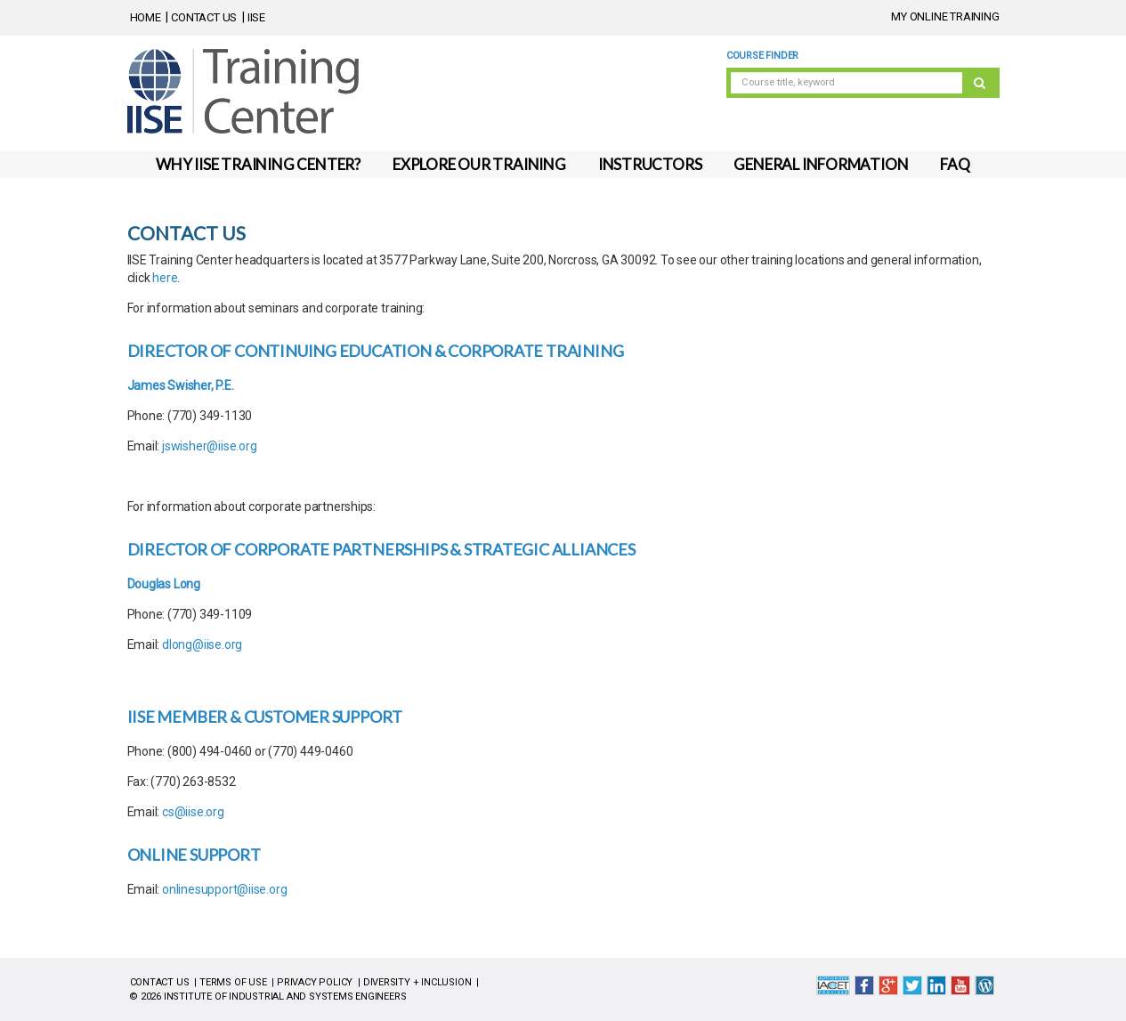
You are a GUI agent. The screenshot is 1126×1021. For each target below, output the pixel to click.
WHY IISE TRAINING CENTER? (258, 164)
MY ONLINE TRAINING (945, 16)
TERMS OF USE (232, 982)
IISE (256, 17)
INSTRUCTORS (650, 164)
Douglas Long (163, 584)
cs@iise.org (193, 812)
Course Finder (762, 55)
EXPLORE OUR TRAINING (479, 164)
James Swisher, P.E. (180, 385)
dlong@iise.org (202, 644)
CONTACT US (204, 17)
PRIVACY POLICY (314, 982)
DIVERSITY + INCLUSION (417, 982)
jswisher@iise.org (209, 446)
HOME (145, 17)
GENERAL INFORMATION (820, 164)
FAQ (954, 164)
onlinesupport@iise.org (224, 889)
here (164, 278)
